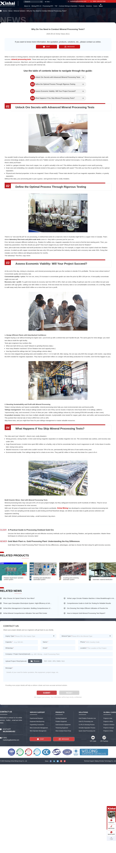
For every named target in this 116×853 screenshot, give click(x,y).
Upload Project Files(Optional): (16, 661)
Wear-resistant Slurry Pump (63, 731)
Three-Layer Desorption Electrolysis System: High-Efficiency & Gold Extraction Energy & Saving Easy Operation (27, 603)
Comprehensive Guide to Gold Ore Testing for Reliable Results (89, 603)
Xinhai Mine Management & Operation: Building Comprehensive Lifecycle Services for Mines (27, 608)
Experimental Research (36, 718)
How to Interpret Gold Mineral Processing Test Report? (86, 613)
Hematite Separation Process (87, 728)
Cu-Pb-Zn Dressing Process (86, 724)
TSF (56, 6)
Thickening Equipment (61, 728)
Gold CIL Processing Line (86, 721)
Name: (45, 642)
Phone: (83, 642)
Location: (83, 648)
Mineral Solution (19, 11)
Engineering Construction (37, 724)
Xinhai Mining (62, 508)
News (101, 6)
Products (82, 6)
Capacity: (9, 642)
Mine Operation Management (38, 731)
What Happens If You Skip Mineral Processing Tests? (55, 98)
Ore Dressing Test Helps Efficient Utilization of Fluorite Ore (87, 608)
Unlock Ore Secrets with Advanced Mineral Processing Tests (57, 77)
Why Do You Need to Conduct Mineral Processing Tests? (46, 11)
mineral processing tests (21, 59)
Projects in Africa (108, 721)
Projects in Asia (107, 718)
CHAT (46, 47)
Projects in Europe (108, 728)
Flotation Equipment (61, 721)
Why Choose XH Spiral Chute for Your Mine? (19, 598)
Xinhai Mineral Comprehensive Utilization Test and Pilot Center (25, 613)
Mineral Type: (67, 636)
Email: (45, 648)
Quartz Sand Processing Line (87, 731)
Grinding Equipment (61, 718)
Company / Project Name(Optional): (17, 654)
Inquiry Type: (10, 636)
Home (5, 11)
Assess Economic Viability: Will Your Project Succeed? (55, 91)
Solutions (89, 6)
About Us (27, 6)
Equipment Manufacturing (37, 721)
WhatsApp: (9, 648)
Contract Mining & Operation (68, 6)
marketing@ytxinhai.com (77, 1)
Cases (95, 6)
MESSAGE (69, 47)
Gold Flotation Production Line (87, 718)
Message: (9, 668)
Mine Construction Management (39, 728)
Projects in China (108, 731)
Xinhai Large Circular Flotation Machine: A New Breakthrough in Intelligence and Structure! (91, 598)
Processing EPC (48, 6)
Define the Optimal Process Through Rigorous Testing (55, 84)
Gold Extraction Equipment (63, 724)
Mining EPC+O (36, 6)
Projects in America (108, 724)
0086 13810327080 (98, 1)
